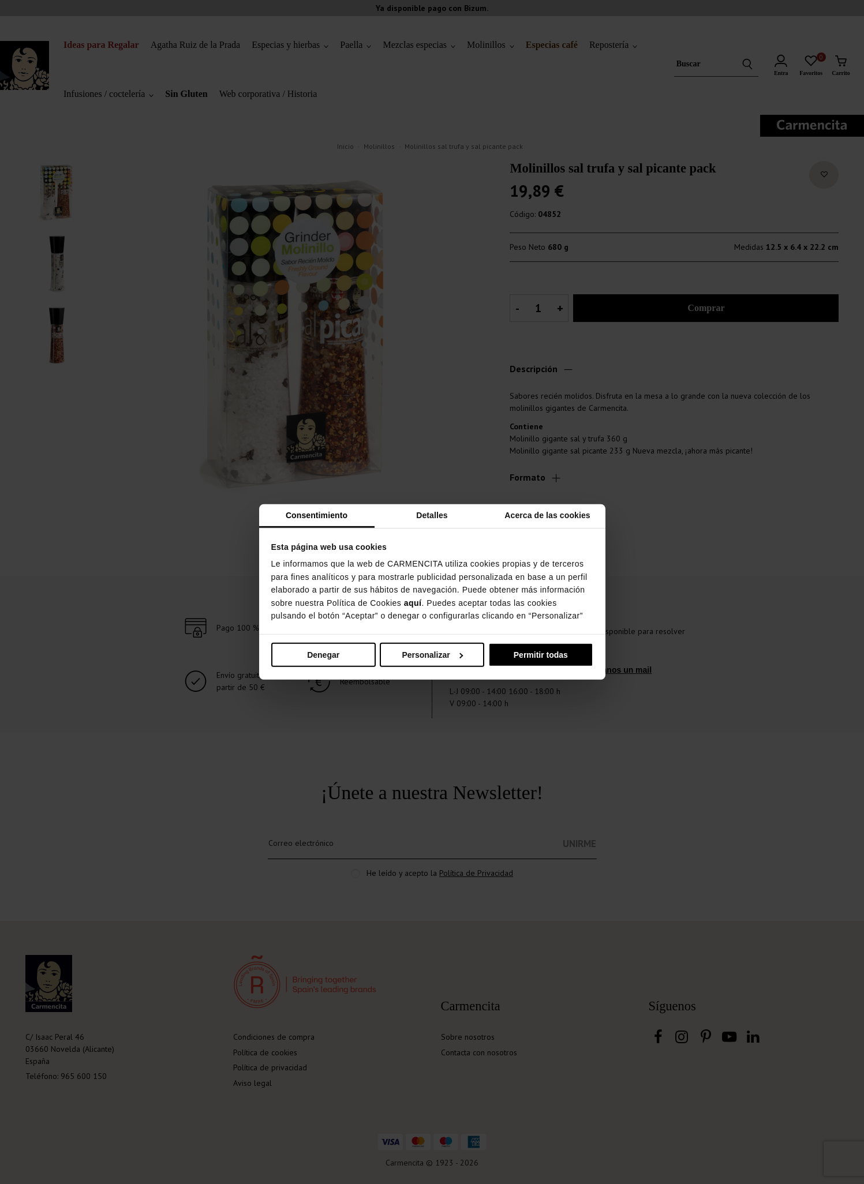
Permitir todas (541, 655)
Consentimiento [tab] (316, 515)
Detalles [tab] (432, 515)
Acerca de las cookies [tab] (547, 515)
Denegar (323, 655)
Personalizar (432, 655)
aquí (413, 602)
